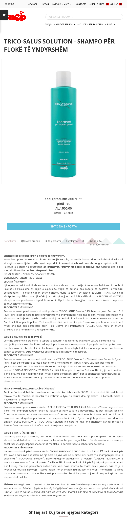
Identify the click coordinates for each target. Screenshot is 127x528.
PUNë (111, 24)
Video (67, 4)
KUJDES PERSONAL (67, 24)
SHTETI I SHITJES (99, 4)
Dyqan (45, 4)
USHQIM (49, 24)
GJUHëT (116, 4)
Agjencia (57, 4)
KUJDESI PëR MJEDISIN (93, 24)
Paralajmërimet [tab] (75, 241)
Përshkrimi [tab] (10, 241)
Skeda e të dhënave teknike (99, 242)
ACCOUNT (10, 4)
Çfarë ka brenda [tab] (30, 241)
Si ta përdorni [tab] (53, 241)
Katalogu (33, 4)
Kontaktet (81, 4)
